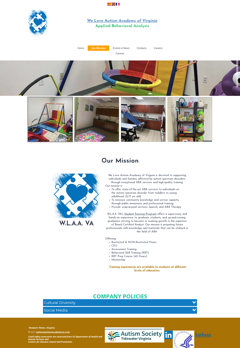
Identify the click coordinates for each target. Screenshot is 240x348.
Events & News (121, 48)
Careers (158, 48)
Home (80, 48)
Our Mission (98, 48)
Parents (120, 53)
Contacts (141, 48)
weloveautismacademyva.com (53, 332)
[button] (120, 302)
